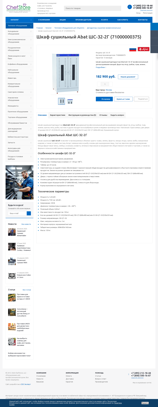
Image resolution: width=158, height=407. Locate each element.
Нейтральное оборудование (13, 71)
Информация (72, 373)
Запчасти (11, 142)
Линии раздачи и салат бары (17, 57)
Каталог (15, 20)
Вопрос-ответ (100, 379)
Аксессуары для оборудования (14, 149)
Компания (41, 373)
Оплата (69, 376)
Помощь (99, 373)
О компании (44, 20)
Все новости (26, 224)
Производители (83, 20)
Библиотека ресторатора (18, 137)
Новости (39, 379)
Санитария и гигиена (16, 92)
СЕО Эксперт (26, 384)
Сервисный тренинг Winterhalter (21, 233)
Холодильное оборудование (13, 32)
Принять (145, 403)
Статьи (98, 376)
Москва (109, 90)
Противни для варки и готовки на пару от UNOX (23, 296)
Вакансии (40, 382)
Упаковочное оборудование (13, 99)
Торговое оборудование (17, 117)
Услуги (104, 20)
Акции (63, 20)
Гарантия (69, 382)
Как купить (122, 20)
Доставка (70, 379)
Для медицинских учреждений (15, 130)
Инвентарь (12, 78)
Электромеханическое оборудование (16, 41)
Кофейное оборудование (18, 64)
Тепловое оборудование (17, 25)
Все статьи (27, 290)
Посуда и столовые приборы (15, 158)
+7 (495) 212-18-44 (142, 5)
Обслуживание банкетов (17, 123)
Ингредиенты (13, 106)
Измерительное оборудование (14, 85)
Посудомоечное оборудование (14, 49)
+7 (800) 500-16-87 (142, 8)
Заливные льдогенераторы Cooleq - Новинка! (24, 248)
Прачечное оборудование (18, 111)
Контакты (142, 20)
